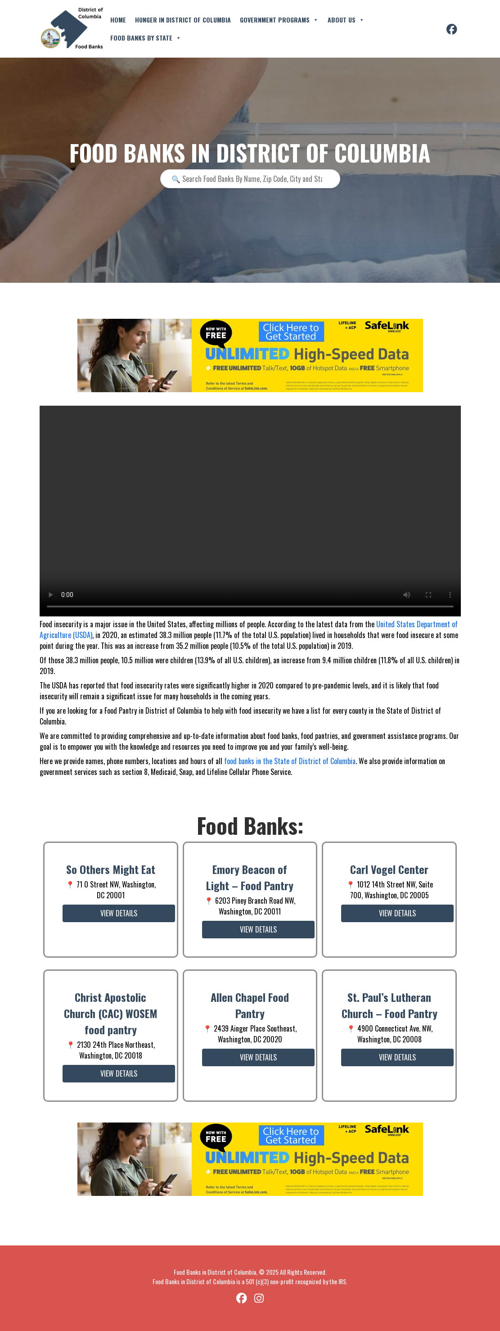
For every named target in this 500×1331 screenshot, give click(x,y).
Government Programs (279, 20)
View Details (118, 913)
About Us (346, 20)
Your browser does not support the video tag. (250, 511)
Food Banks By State (145, 38)
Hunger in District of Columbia (183, 19)
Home (118, 19)
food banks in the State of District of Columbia (290, 761)
